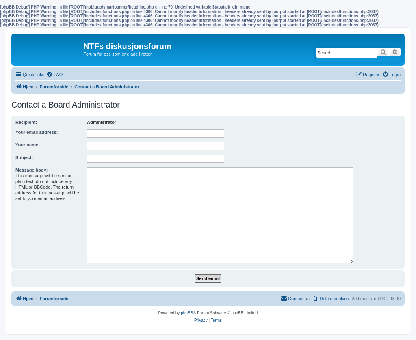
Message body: (31, 170)
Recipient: (26, 122)
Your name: (27, 144)
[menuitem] (54, 75)
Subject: (24, 157)
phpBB (187, 313)
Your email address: (36, 132)
